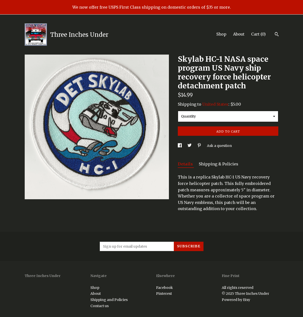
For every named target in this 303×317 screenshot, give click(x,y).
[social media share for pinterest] (199, 145)
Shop (221, 34)
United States (215, 104)
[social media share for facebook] (180, 145)
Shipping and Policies (109, 299)
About (238, 34)
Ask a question (219, 145)
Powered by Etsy (236, 299)
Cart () (258, 34)
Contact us (99, 306)
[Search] (277, 35)
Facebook (164, 287)
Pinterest (164, 293)
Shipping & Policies (218, 163)
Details (186, 163)
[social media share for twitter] (189, 145)
